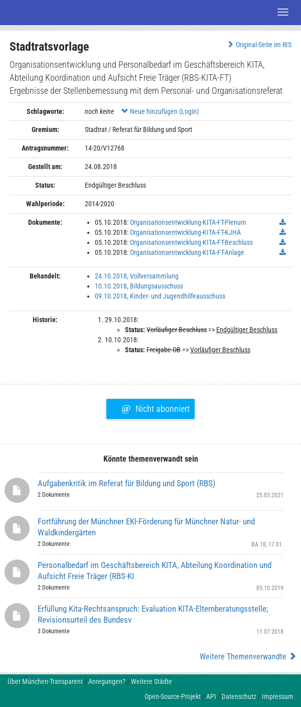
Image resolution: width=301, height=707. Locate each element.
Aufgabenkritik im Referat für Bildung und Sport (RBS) (126, 483)
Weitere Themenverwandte (248, 656)
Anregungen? (106, 681)
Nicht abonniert (155, 407)
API (211, 696)
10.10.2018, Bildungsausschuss (139, 286)
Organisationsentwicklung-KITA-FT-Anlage (187, 252)
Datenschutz (239, 696)
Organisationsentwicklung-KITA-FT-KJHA (185, 232)
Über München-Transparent (45, 681)
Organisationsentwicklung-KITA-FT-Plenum (188, 222)
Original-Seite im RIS (258, 45)
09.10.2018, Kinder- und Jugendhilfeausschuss (160, 296)
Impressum (277, 696)
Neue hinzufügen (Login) (160, 111)
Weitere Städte (151, 681)
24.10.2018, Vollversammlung (137, 276)
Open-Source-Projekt (172, 696)
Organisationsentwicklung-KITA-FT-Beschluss (191, 242)
